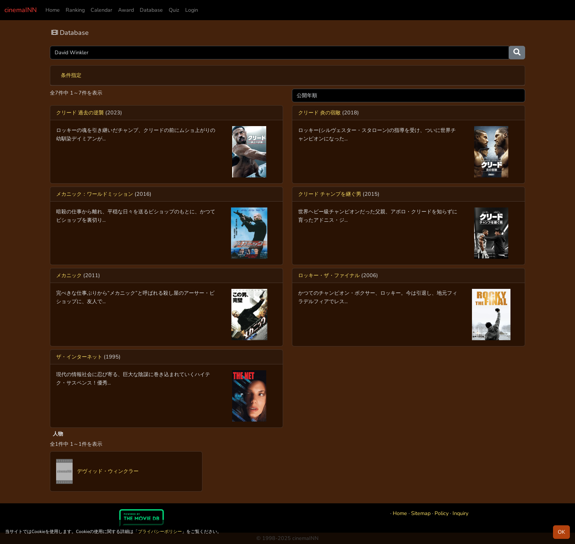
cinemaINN (20, 9)
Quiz (174, 10)
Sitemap (421, 513)
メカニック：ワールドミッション (94, 194)
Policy (441, 513)
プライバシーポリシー (160, 531)
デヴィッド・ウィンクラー (97, 471)
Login (191, 10)
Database (151, 10)
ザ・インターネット (79, 356)
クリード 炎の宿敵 (319, 112)
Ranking (75, 10)
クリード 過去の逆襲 (80, 112)
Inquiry (460, 513)
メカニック (69, 275)
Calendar (101, 10)
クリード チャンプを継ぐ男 (329, 194)
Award (126, 10)
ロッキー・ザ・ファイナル (329, 275)
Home (52, 10)
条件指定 (71, 75)
